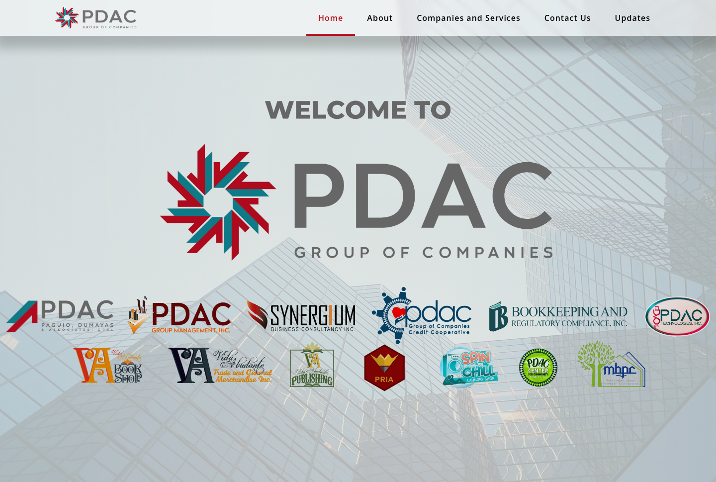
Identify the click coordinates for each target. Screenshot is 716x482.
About (380, 17)
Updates (632, 17)
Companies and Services (469, 17)
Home (330, 17)
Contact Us (567, 17)
